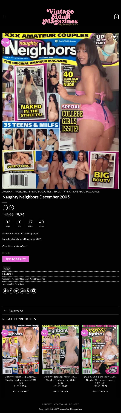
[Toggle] (5, 311)
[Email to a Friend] (22, 291)
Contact (47, 404)
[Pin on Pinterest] (28, 291)
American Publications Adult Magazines (26, 191)
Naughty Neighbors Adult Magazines (76, 191)
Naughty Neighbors (15, 284)
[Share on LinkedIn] (33, 291)
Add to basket (16, 259)
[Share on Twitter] (16, 291)
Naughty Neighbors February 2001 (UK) (100, 381)
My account (60, 404)
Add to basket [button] (21, 391)
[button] (4, 17)
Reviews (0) (12, 311)
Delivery (74, 404)
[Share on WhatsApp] (5, 291)
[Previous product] (11, 207)
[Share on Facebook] (11, 291)
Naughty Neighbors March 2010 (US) (20, 381)
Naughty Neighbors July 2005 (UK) (60, 381)
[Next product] (5, 207)
